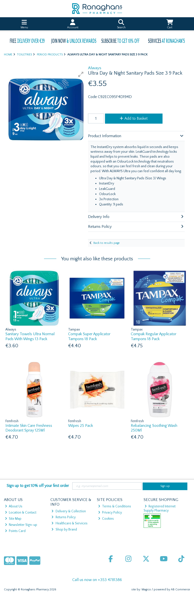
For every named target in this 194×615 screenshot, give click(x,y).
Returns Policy (63, 517)
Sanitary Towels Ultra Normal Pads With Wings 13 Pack (30, 336)
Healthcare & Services (69, 523)
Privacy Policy (110, 513)
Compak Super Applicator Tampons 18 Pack (89, 336)
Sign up (165, 486)
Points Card (15, 531)
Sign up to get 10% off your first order (38, 485)
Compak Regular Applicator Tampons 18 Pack (153, 336)
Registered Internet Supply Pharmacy (160, 508)
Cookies (106, 519)
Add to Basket (134, 118)
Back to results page (106, 243)
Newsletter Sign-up (21, 525)
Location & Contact (20, 513)
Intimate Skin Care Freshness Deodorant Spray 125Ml (28, 427)
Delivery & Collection (68, 511)
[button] (81, 74)
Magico (146, 589)
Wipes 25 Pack (80, 425)
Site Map (13, 519)
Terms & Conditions (114, 506)
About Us (13, 506)
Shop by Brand (64, 530)
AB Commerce (180, 589)
